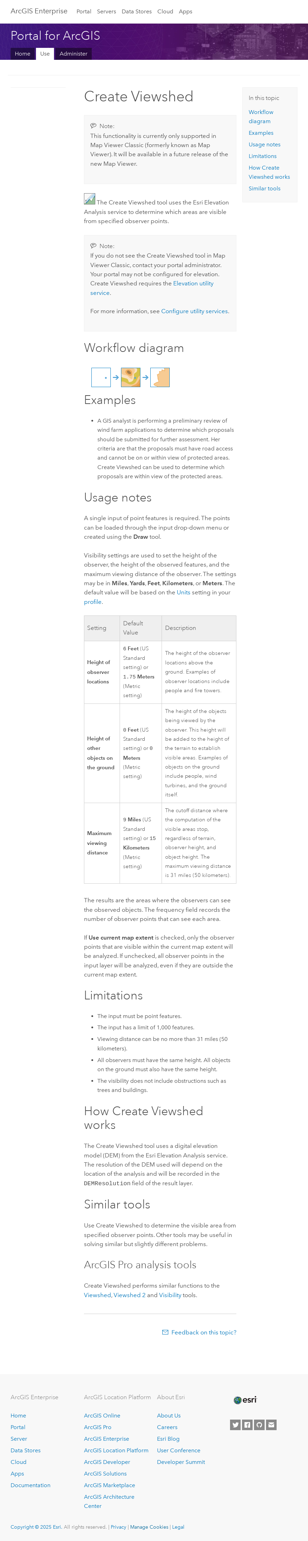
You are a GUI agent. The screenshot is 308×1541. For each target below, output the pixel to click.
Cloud (165, 11)
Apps (185, 11)
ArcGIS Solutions (105, 1473)
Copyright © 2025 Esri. (36, 1527)
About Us (169, 1415)
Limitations (263, 156)
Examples (261, 133)
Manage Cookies (149, 1527)
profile (93, 601)
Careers (167, 1427)
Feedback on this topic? (203, 1332)
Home (22, 53)
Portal (84, 11)
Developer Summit (181, 1462)
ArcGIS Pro (97, 1427)
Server (19, 1438)
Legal (178, 1527)
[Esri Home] (244, 1400)
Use (45, 53)
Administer (73, 53)
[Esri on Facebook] (247, 1425)
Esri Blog (168, 1438)
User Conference (178, 1450)
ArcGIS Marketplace (109, 1485)
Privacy (118, 1527)
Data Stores (137, 11)
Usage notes (264, 144)
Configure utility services (194, 311)
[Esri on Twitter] (235, 1425)
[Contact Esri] (271, 1425)
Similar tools (264, 188)
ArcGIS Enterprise (39, 11)
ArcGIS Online (102, 1415)
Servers (106, 11)
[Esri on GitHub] (259, 1425)
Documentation (30, 1485)
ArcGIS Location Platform (116, 1450)
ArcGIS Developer (107, 1462)
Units (184, 592)
